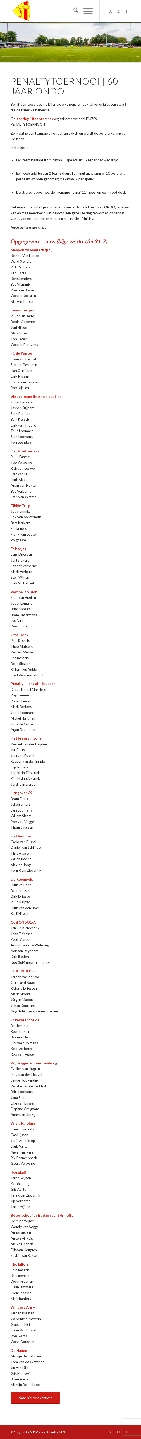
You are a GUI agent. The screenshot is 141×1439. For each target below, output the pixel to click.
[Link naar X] (110, 11)
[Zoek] (73, 11)
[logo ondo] (59, 11)
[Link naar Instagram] (118, 11)
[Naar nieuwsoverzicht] (35, 1398)
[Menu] (85, 11)
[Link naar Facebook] (126, 11)
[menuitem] (73, 11)
